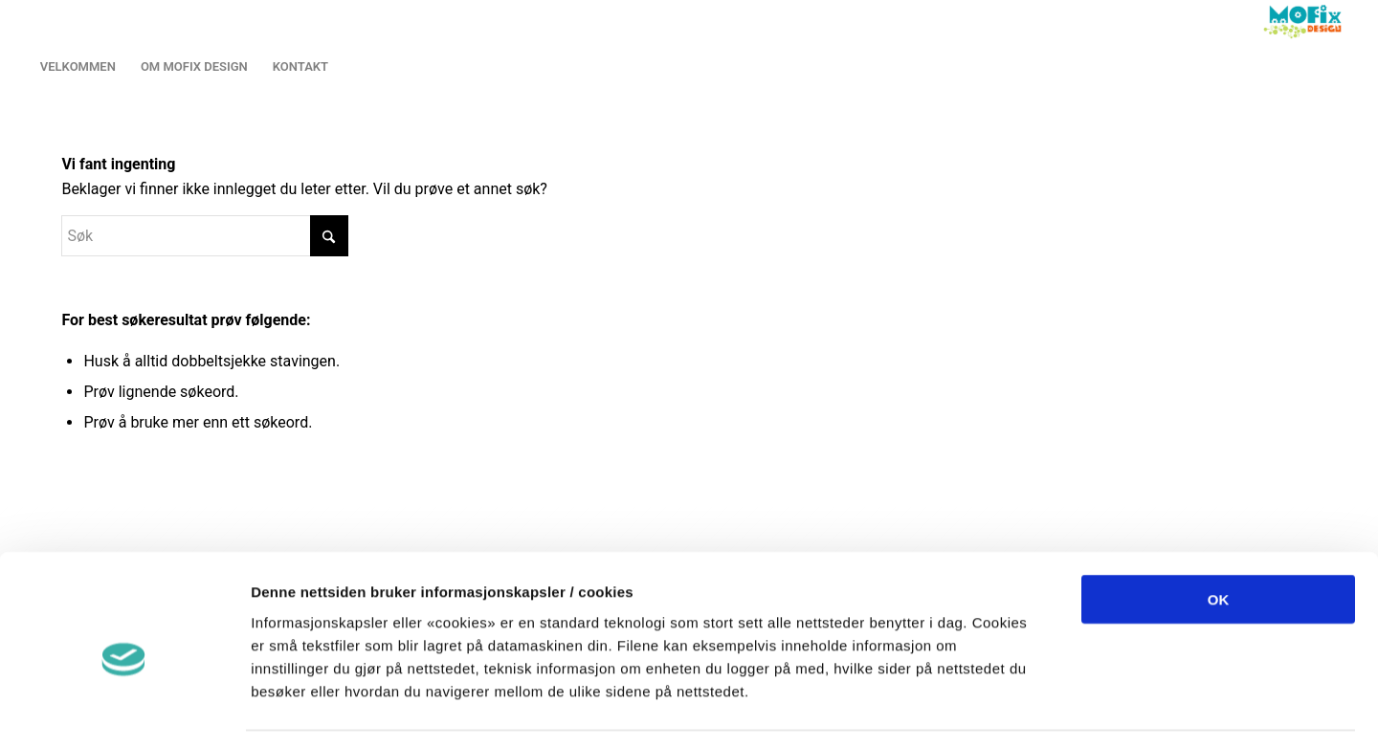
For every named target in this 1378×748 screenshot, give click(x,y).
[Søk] (204, 235)
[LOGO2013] (1306, 21)
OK (1219, 523)
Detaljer (1014, 710)
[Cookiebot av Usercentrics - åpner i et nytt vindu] (124, 710)
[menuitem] (78, 67)
